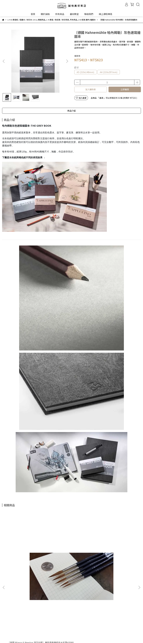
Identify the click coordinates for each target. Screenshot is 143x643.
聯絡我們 (88, 14)
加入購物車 (90, 89)
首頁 (33, 14)
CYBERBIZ (67, 635)
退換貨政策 (33, 625)
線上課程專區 (105, 14)
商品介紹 (71, 110)
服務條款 (59, 625)
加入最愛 (81, 97)
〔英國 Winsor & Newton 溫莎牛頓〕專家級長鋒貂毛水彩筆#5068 (26, 555)
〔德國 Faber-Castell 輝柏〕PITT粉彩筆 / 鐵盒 (71, 555)
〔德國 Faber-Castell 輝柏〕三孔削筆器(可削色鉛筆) (115, 555)
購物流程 (21, 625)
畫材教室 (74, 14)
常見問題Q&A (8, 625)
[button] (67, 61)
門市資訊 (17, 584)
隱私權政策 (46, 625)
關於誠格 (45, 14)
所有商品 (59, 14)
